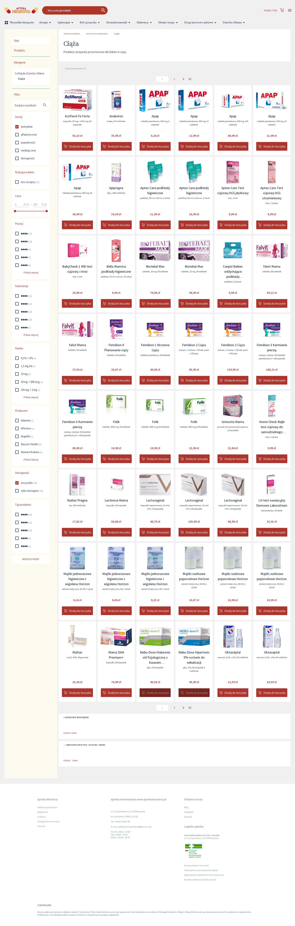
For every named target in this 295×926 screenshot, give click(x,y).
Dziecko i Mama (234, 22)
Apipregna (116, 188)
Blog (186, 807)
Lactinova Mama (116, 500)
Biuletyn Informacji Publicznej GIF (200, 879)
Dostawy (41, 816)
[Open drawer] (289, 10)
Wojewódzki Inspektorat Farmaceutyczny (204, 874)
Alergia (46, 22)
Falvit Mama (271, 266)
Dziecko (66, 760)
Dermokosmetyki (119, 22)
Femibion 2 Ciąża (194, 345)
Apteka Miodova (71, 34)
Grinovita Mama (233, 422)
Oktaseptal (233, 652)
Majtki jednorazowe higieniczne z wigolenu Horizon (77, 579)
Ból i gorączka (90, 22)
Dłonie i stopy (168, 22)
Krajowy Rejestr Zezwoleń (196, 865)
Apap (155, 116)
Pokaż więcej (31, 272)
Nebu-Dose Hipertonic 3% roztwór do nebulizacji (194, 657)
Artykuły (188, 816)
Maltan (77, 652)
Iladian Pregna (77, 500)
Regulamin (42, 812)
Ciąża (117, 34)
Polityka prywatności (47, 807)
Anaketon (116, 116)
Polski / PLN (270, 10)
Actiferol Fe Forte (77, 116)
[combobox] (110, 10)
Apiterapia (66, 22)
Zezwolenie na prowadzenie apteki (201, 870)
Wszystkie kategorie (19, 23)
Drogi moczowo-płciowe (201, 22)
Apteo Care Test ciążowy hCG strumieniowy (271, 193)
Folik (116, 422)
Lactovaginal (155, 500)
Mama (75, 760)
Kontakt (41, 826)
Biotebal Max (155, 266)
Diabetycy (145, 22)
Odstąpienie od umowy (48, 821)
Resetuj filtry (31, 559)
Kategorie (188, 812)
